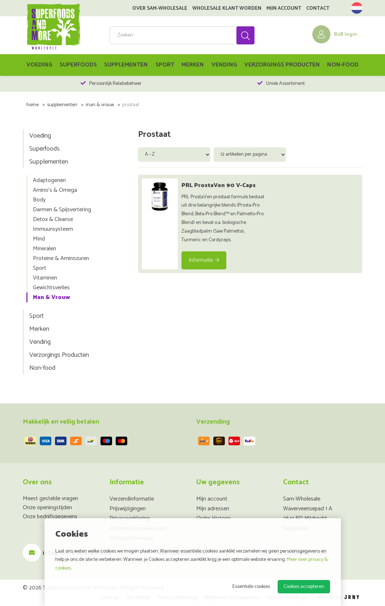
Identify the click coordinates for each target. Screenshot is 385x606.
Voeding (39, 65)
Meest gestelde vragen (50, 498)
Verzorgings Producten (282, 65)
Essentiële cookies (251, 587)
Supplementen (126, 65)
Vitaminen (45, 278)
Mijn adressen (212, 508)
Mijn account (283, 8)
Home (32, 105)
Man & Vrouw (100, 105)
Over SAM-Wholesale (159, 8)
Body (39, 200)
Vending (224, 65)
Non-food (343, 65)
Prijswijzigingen (128, 508)
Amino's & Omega (55, 190)
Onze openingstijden (47, 507)
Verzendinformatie (132, 498)
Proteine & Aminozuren (61, 258)
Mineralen (44, 249)
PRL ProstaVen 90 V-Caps (218, 185)
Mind (39, 239)
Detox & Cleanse (53, 219)
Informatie (204, 260)
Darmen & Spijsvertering (62, 210)
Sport (164, 65)
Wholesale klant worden (226, 8)
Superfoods (78, 65)
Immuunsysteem (53, 229)
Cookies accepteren (303, 587)
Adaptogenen (49, 180)
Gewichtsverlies (51, 288)
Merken (192, 65)
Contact (317, 8)
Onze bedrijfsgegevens (50, 516)
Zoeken (245, 35)
